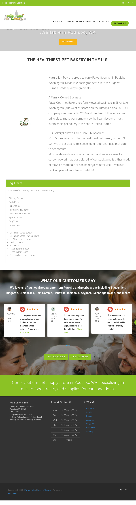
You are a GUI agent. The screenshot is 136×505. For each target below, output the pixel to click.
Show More (24, 332)
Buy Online (67, 42)
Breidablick (27, 293)
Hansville (60, 293)
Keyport (85, 293)
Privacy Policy (30, 490)
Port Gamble (44, 293)
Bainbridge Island (103, 293)
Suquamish (118, 287)
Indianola (73, 293)
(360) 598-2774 (16, 412)
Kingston (12, 293)
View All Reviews (56, 357)
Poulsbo (68, 287)
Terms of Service (44, 490)
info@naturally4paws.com (21, 414)
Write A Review (80, 357)
